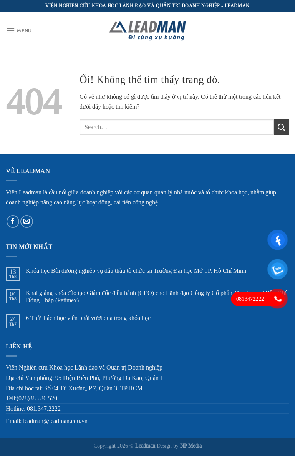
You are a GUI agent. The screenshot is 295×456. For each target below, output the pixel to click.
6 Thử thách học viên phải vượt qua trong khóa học (88, 318)
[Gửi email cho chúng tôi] (26, 221)
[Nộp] (281, 126)
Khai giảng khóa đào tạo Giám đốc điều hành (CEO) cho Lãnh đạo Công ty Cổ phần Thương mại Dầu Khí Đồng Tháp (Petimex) (156, 296)
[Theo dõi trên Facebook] (13, 221)
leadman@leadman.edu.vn (55, 420)
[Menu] (19, 30)
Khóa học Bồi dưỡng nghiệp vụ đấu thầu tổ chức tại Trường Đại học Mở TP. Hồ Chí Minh (136, 270)
